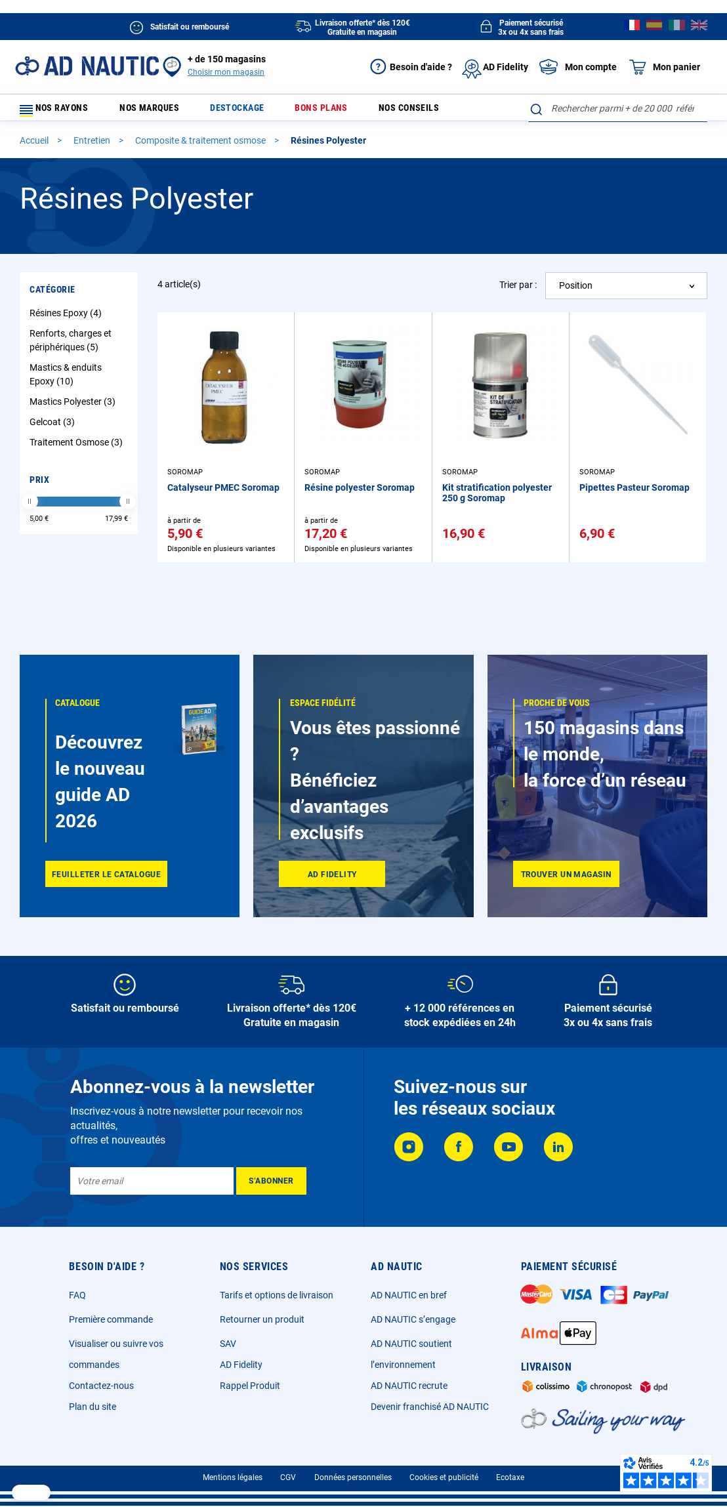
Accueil (35, 146)
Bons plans (320, 111)
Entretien (92, 146)
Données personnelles (353, 1477)
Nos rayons (60, 111)
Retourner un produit (262, 1319)
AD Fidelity (241, 1364)
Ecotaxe (510, 1477)
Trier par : (518, 290)
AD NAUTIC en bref (409, 1295)
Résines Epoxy (67, 319)
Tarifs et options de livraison (276, 1295)
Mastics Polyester (74, 407)
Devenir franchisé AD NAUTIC (430, 1406)
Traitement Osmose (78, 448)
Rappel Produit (250, 1385)
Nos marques (161, 111)
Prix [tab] (39, 485)
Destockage (243, 111)
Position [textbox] (575, 291)
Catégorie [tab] (52, 295)
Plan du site (92, 1406)
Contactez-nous (101, 1385)
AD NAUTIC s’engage (413, 1319)
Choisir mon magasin (226, 72)
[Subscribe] (271, 1181)
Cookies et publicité (443, 1477)
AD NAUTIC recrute (409, 1385)
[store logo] (87, 66)
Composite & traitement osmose (201, 146)
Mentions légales (232, 1477)
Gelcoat (54, 428)
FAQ (77, 1295)
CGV (288, 1477)
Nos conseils (401, 111)
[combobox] (617, 108)
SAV (228, 1343)
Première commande (111, 1319)
